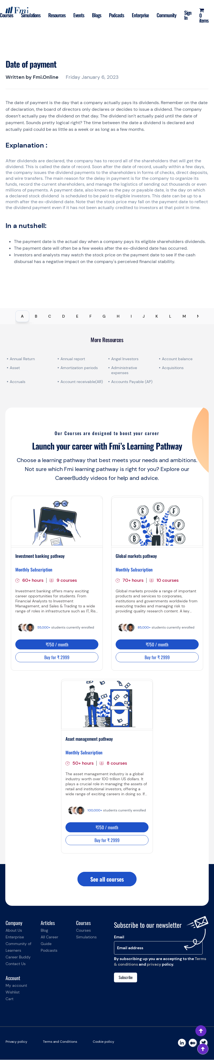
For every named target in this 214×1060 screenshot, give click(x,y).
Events (78, 15)
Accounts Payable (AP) (131, 381)
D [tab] (63, 316)
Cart (9, 999)
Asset (15, 367)
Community (166, 15)
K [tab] (156, 316)
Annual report (72, 358)
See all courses (107, 879)
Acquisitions (173, 367)
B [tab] (36, 316)
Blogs (96, 15)
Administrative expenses (124, 370)
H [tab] (118, 316)
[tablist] (107, 316)
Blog (44, 930)
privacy (154, 964)
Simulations (31, 15)
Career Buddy (18, 957)
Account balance (177, 358)
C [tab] (49, 316)
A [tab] (22, 316)
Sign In (187, 15)
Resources (56, 15)
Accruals (17, 381)
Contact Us (16, 963)
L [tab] (170, 316)
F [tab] (90, 316)
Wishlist (13, 992)
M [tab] (184, 316)
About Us (14, 930)
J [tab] (144, 316)
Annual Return (22, 358)
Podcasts (116, 15)
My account (16, 985)
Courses (83, 930)
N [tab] (198, 316)
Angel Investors (124, 358)
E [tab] (77, 316)
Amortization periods (79, 367)
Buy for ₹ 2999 (56, 657)
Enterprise (140, 15)
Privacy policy (16, 1042)
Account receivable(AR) (81, 381)
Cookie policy (103, 1042)
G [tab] (104, 316)
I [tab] (131, 316)
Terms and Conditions (60, 1042)
